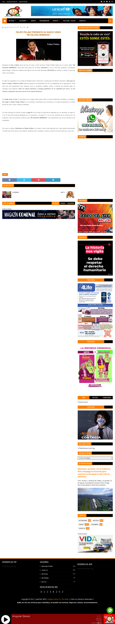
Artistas (45, 574)
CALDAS (81, 524)
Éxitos (44, 582)
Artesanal (45, 578)
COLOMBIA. (94, 524)
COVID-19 (82, 528)
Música (33, 20)
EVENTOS (55, 20)
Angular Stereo (47, 566)
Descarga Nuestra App (12, 2)
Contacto (82, 20)
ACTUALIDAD (83, 520)
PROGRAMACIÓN (44, 20)
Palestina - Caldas (69, 20)
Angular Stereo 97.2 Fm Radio (58, 599)
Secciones (22, 20)
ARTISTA (96, 520)
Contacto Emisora (23, 2)
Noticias (11, 20)
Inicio (3, 2)
